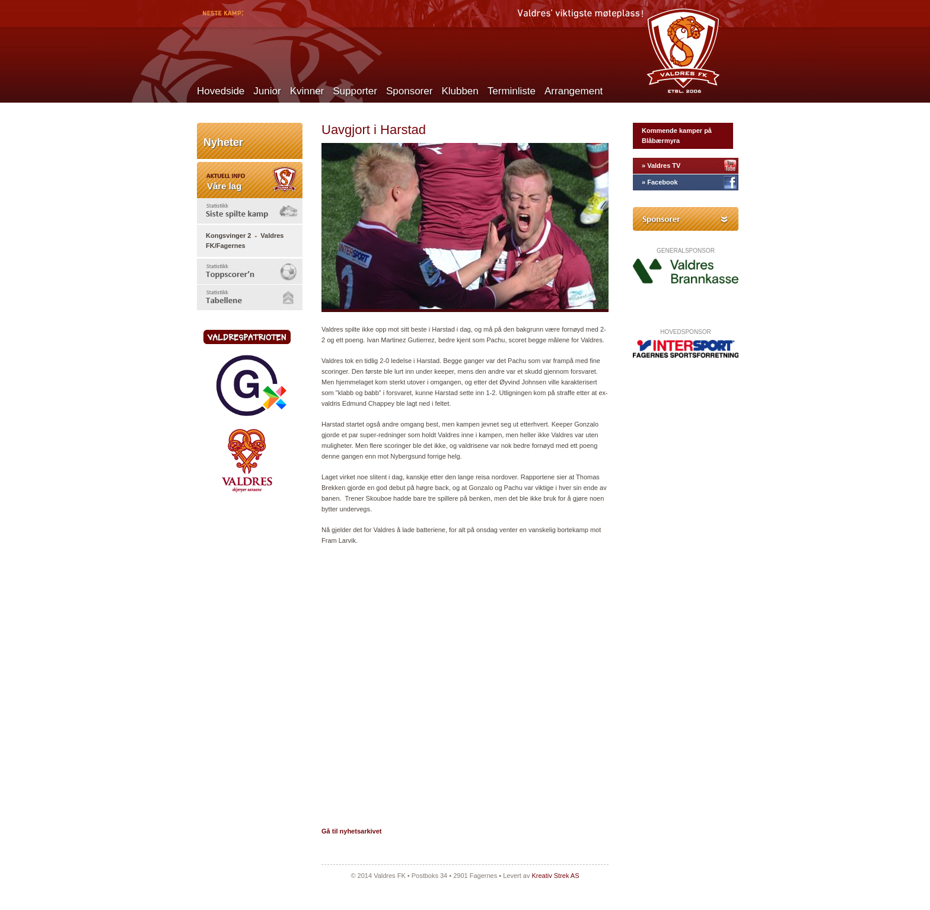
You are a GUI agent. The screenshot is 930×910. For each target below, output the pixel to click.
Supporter (355, 91)
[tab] (249, 211)
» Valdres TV (661, 165)
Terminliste (512, 91)
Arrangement (573, 91)
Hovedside (220, 91)
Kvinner (307, 91)
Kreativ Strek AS (555, 875)
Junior (267, 91)
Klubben (459, 91)
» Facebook (660, 182)
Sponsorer (409, 91)
